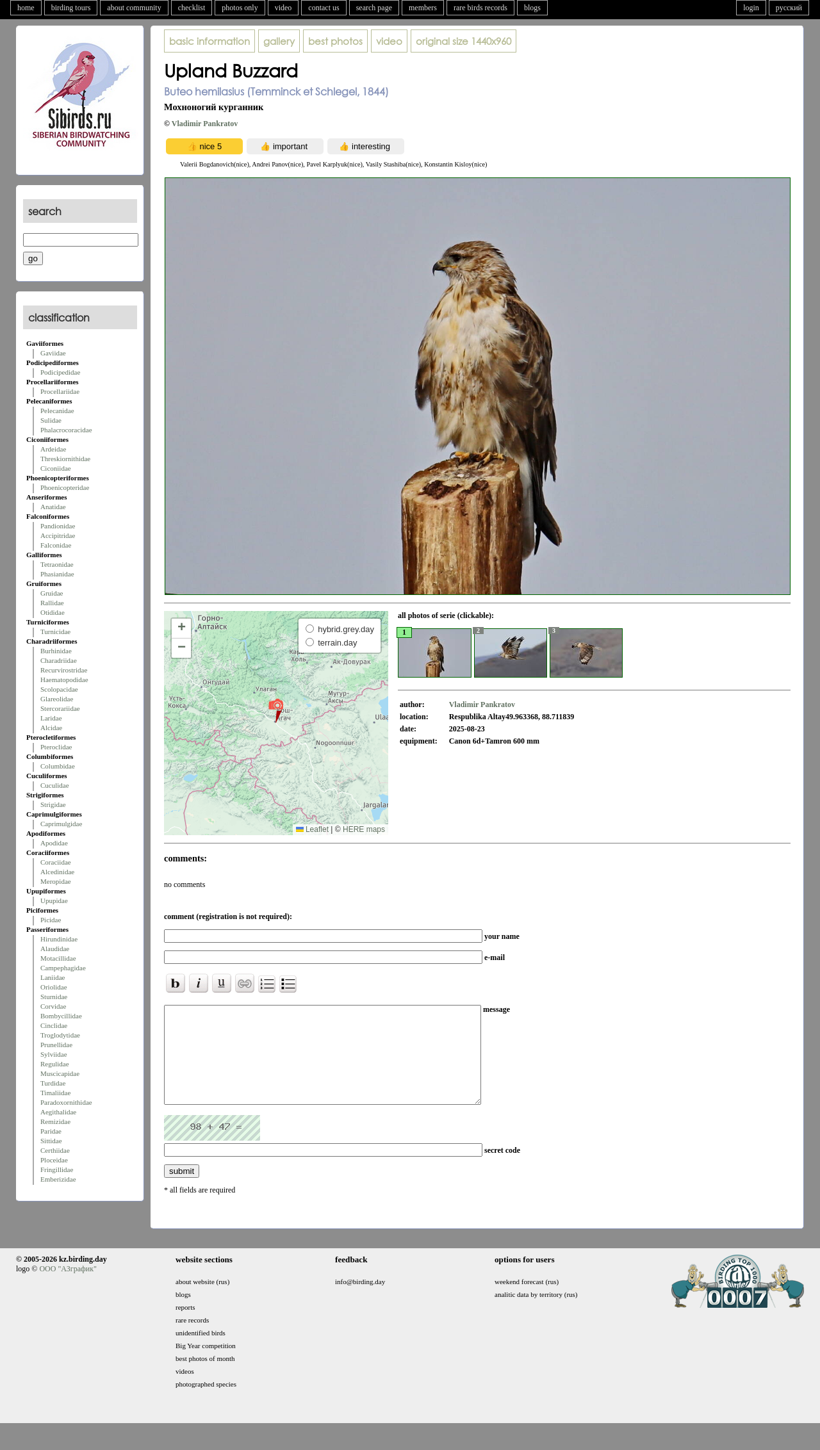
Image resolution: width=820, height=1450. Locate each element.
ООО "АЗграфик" (67, 1287)
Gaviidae (53, 353)
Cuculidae (54, 785)
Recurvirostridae (63, 670)
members (423, 7)
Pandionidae (57, 526)
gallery (279, 41)
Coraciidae (55, 862)
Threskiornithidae (65, 458)
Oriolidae (53, 987)
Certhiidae (55, 1150)
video (283, 7)
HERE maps (364, 829)
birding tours (71, 7)
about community (134, 7)
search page (374, 7)
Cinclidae (53, 1025)
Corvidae (53, 1006)
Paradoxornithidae (66, 1102)
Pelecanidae (57, 410)
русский (789, 7)
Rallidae (52, 603)
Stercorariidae (60, 708)
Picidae (50, 920)
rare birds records (480, 7)
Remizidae (55, 1121)
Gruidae (51, 593)
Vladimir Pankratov (205, 123)
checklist (192, 7)
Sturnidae (53, 996)
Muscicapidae (59, 1073)
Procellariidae (59, 391)
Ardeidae (53, 449)
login (751, 7)
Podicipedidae (60, 372)
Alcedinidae (57, 872)
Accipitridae (57, 535)
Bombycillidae (61, 1016)
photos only (240, 7)
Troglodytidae (60, 1035)
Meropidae (55, 881)
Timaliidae (55, 1092)
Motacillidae (58, 958)
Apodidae (54, 843)
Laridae (51, 718)
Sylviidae (53, 1054)
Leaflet (312, 829)
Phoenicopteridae (64, 487)
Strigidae (53, 804)
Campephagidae (63, 968)
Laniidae (52, 977)
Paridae (51, 1131)
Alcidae (51, 727)
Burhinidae (56, 651)
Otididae (52, 612)
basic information (209, 41)
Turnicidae (55, 631)
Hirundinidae (59, 939)
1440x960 (463, 41)
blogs (532, 7)
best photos (335, 41)
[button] (275, 710)
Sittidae (51, 1141)
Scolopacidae (59, 689)
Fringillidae (56, 1169)
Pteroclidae (56, 747)
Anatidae (53, 506)
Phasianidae (57, 574)
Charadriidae (58, 660)
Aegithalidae (58, 1112)
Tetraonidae (57, 564)
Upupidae (54, 900)
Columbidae (57, 766)
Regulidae (54, 1064)
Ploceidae (54, 1160)
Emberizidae (58, 1179)
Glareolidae (56, 699)
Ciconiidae (55, 468)
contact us (323, 7)
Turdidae (52, 1083)
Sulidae (51, 420)
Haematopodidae (64, 679)
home (26, 7)
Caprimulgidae (61, 823)
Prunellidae (56, 1044)
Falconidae (55, 545)
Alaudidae (54, 948)
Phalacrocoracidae (66, 430)
